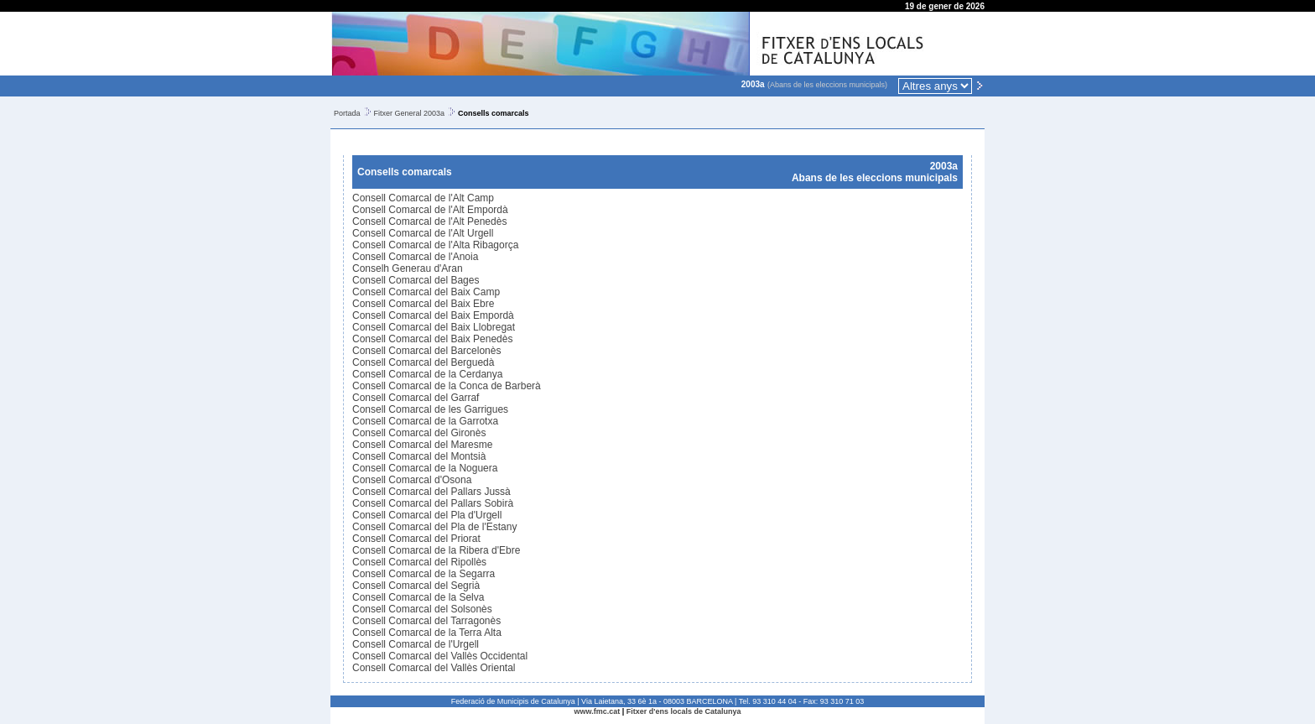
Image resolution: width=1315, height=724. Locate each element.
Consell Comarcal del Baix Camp (426, 292)
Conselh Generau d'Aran (407, 268)
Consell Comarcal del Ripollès (419, 562)
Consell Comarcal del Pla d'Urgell (427, 515)
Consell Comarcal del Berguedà (423, 362)
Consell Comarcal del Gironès (419, 433)
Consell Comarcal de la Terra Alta (427, 632)
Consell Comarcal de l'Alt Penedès (429, 221)
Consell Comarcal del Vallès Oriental (434, 668)
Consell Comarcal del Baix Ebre (423, 304)
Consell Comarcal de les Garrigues (430, 409)
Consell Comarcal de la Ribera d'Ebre (436, 550)
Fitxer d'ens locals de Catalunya (683, 711)
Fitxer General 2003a (409, 113)
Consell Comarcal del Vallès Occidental (440, 656)
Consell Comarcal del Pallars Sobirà (432, 503)
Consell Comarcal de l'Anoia (415, 257)
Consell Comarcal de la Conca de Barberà (446, 386)
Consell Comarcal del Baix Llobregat (433, 327)
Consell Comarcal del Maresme (422, 445)
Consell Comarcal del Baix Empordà (433, 315)
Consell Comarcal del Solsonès (422, 609)
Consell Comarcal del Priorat (416, 538)
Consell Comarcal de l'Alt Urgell (422, 233)
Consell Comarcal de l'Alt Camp (423, 198)
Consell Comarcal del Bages (415, 280)
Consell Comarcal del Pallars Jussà (431, 491)
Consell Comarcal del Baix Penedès (432, 339)
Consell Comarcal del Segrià (416, 585)
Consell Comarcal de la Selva (418, 597)
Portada (347, 113)
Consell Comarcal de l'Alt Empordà (430, 210)
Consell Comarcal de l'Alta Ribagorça (435, 245)
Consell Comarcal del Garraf (415, 398)
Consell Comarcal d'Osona (411, 480)
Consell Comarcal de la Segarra (423, 574)
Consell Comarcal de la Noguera (424, 468)
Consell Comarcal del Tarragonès (426, 621)
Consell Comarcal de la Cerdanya (427, 374)
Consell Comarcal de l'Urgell (415, 644)
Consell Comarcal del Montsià (419, 456)
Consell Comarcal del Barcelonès (426, 351)
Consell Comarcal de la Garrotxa (425, 421)
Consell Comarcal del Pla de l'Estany (434, 527)
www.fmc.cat (597, 711)
